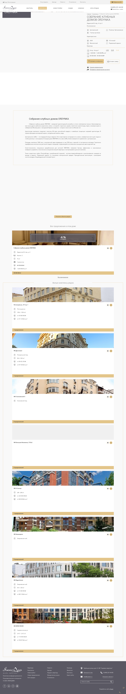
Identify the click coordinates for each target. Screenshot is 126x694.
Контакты (83, 2)
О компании (72, 2)
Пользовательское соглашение (12, 678)
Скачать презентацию (96, 67)
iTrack (111, 689)
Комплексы (31, 670)
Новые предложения (34, 675)
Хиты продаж (31, 677)
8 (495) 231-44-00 (117, 7)
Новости (62, 2)
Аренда (54, 2)
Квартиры (30, 668)
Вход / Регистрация (9, 2)
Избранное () (116, 2)
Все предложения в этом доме (63, 226)
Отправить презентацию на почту (100, 69)
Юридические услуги (53, 675)
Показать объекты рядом (63, 216)
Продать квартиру (52, 673)
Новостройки (31, 673)
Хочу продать (44, 2)
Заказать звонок (108, 677)
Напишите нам (88, 672)
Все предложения (63, 277)
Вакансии (70, 670)
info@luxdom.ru (88, 677)
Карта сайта (70, 675)
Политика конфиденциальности (12, 676)
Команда (69, 668)
